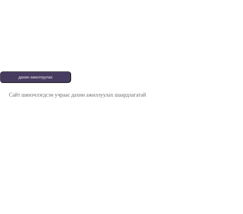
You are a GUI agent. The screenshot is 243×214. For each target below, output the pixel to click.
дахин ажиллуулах (35, 77)
